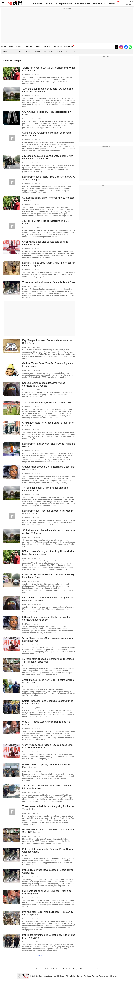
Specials (60, 51)
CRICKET (38, 46)
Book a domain (55, 969)
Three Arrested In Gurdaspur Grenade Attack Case (48, 282)
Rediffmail (38, 3)
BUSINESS (19, 46)
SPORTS (47, 46)
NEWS (11, 46)
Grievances (113, 976)
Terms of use (103, 976)
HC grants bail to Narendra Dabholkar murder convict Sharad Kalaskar (46, 618)
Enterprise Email (64, 3)
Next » (39, 956)
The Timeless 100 (92, 969)
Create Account (129, 4)
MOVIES (29, 46)
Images (27, 51)
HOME (3, 46)
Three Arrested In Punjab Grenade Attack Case (47, 402)
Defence (18, 51)
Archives (70, 51)
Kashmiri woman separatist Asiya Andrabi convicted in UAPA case (44, 384)
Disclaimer (60, 976)
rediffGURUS (99, 3)
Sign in (131, 1)
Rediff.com (39, 976)
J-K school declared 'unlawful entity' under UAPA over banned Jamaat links (47, 157)
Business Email (82, 3)
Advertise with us (50, 976)
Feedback (87, 976)
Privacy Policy (71, 976)
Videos (82, 969)
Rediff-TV (113, 3)
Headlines (6, 51)
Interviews (48, 51)
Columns (37, 51)
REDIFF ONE (68, 46)
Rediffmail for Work (42, 969)
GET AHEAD (57, 46)
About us (95, 976)
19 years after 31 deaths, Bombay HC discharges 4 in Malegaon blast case (48, 660)
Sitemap (79, 976)
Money (49, 3)
